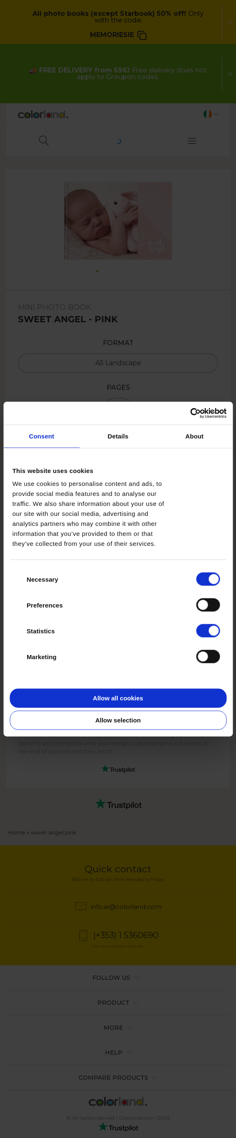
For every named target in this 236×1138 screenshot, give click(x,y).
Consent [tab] (41, 436)
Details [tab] (118, 436)
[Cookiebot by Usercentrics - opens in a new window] (190, 413)
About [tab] (194, 436)
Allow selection (118, 720)
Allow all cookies (118, 697)
